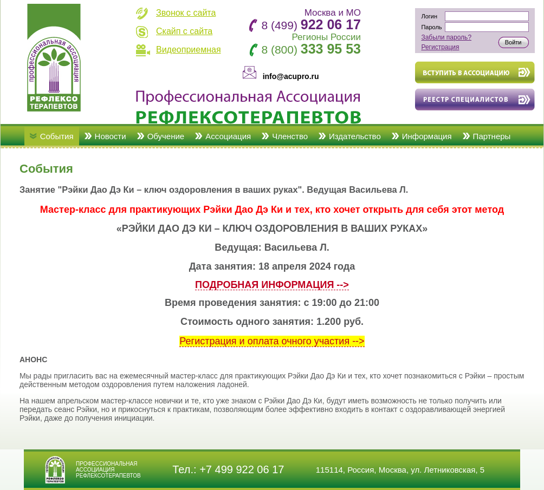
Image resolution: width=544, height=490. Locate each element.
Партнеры (492, 136)
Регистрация (440, 47)
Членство (290, 136)
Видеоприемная (188, 49)
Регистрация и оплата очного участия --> (271, 341)
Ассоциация (228, 136)
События (57, 136)
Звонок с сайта (186, 12)
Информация (427, 136)
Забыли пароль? (446, 37)
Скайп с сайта (184, 31)
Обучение (166, 136)
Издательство (355, 136)
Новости (110, 136)
